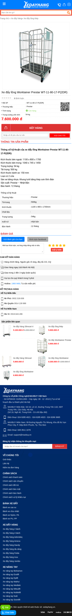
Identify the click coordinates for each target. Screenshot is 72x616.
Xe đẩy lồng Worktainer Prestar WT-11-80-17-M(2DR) (58, 358)
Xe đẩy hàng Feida (11, 553)
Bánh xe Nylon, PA (11, 515)
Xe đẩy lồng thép (31, 18)
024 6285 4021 (24, 417)
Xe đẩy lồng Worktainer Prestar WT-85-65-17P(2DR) (23, 372)
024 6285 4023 (38, 417)
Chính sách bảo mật (11, 489)
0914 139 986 (13, 304)
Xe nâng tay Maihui (11, 582)
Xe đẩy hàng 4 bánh (11, 533)
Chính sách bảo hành (12, 493)
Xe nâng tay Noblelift (12, 592)
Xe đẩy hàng (16, 18)
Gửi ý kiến (57, 250)
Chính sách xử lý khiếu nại (14, 497)
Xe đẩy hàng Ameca (11, 541)
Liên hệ (6, 463)
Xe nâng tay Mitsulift (11, 589)
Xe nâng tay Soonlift (11, 600)
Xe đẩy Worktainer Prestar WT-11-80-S (59, 340)
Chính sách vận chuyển (13, 481)
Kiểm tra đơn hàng (11, 467)
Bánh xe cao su (9, 507)
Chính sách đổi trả (11, 485)
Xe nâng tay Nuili (10, 596)
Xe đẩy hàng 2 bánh (11, 529)
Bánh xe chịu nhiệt (11, 511)
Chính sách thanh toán (12, 477)
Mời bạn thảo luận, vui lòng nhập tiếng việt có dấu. (22, 248)
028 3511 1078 (24, 430)
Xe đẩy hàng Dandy (11, 545)
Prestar (29, 106)
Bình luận (19, 98)
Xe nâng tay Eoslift (11, 574)
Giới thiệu (7, 459)
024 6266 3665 (53, 417)
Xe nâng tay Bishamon (12, 571)
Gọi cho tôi (59, 136)
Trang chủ (4, 18)
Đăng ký (59, 446)
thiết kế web (28, 607)
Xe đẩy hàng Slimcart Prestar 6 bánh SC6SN (23, 358)
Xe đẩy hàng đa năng (12, 549)
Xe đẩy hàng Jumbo (11, 561)
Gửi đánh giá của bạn (12, 239)
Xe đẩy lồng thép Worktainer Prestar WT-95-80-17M (58, 326)
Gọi (5, 607)
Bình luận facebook (37, 239)
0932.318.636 (12, 299)
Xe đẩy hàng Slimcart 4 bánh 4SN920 (23, 326)
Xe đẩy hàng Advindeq (12, 537)
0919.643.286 (11, 315)
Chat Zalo (8, 612)
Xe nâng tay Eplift (10, 578)
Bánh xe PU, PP (10, 519)
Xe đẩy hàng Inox (10, 557)
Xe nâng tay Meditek (12, 585)
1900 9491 (16, 283)
